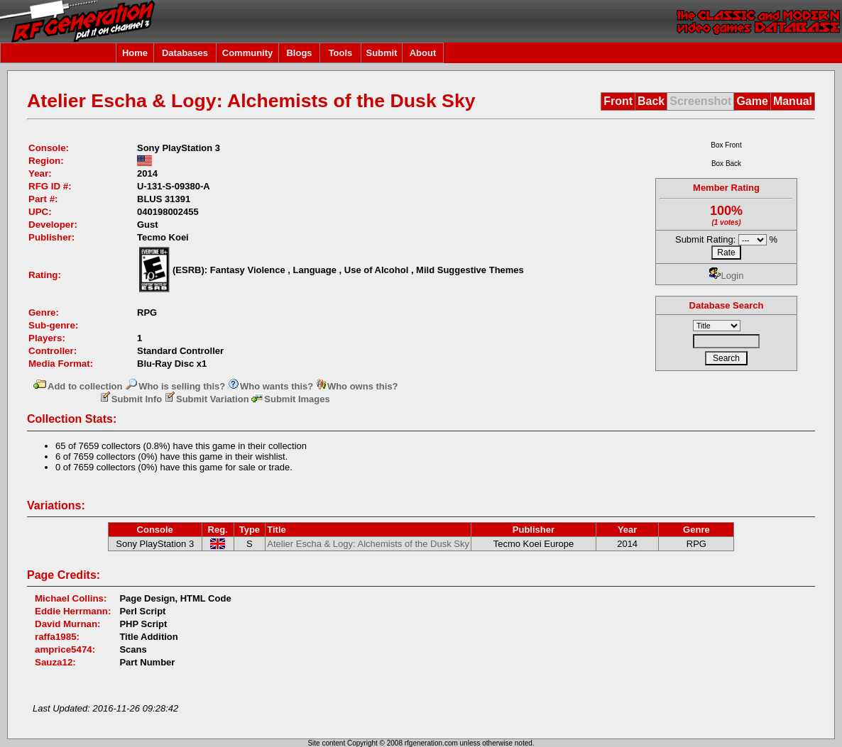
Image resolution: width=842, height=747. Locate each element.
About (423, 53)
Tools (341, 53)
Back (651, 101)
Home (135, 53)
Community (247, 53)
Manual (792, 101)
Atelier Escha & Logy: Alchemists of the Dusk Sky (368, 543)
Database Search (726, 305)
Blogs (299, 53)
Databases (185, 53)
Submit (381, 53)
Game (751, 101)
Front (618, 101)
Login (726, 275)
